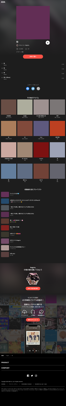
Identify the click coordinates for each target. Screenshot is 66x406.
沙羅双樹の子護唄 (9, 158)
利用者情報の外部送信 (26, 384)
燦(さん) (25, 180)
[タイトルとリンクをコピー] (38, 88)
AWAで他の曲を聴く (33, 288)
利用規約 (3, 384)
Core (41, 137)
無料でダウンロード (33, 319)
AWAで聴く (33, 56)
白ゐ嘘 (24, 116)
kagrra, (27, 45)
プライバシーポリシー (13, 384)
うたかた (41, 158)
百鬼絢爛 (9, 116)
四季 (57, 116)
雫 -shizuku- (25, 158)
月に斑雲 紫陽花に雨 (41, 116)
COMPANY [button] (5, 368)
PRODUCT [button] (5, 362)
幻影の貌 (57, 137)
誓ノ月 (41, 180)
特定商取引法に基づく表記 (41, 384)
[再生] (48, 43)
